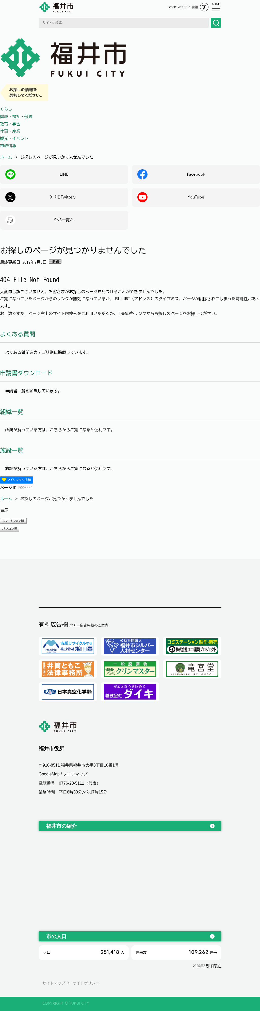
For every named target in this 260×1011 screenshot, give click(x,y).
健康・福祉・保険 (16, 116)
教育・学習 (10, 124)
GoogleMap (49, 774)
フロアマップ (75, 774)
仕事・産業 (10, 131)
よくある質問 (17, 334)
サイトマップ (53, 983)
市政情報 (8, 146)
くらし (6, 109)
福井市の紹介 (61, 826)
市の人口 (56, 936)
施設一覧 (11, 450)
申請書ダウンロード (26, 373)
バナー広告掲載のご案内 (88, 625)
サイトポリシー (86, 983)
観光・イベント (14, 138)
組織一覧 (11, 412)
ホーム (6, 157)
